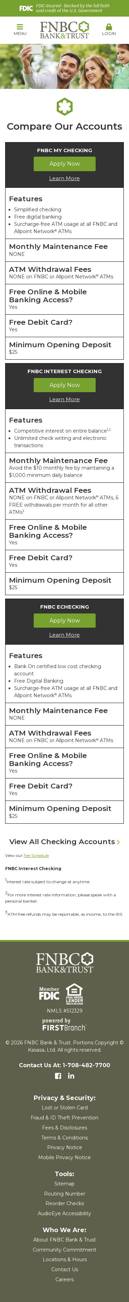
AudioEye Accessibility (64, 1213)
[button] (20, 30)
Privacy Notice (64, 1147)
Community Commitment (64, 1250)
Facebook (58, 1076)
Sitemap (64, 1184)
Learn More (64, 178)
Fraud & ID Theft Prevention (64, 1118)
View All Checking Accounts (62, 842)
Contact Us (64, 1269)
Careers (64, 1279)
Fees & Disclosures (64, 1128)
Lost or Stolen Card (65, 1108)
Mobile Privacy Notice (64, 1157)
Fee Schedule (36, 855)
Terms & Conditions (64, 1138)
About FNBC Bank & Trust (64, 1240)
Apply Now (65, 163)
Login (109, 30)
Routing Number (64, 1194)
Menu (20, 30)
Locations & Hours (65, 1259)
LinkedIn (71, 1076)
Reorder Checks (64, 1203)
